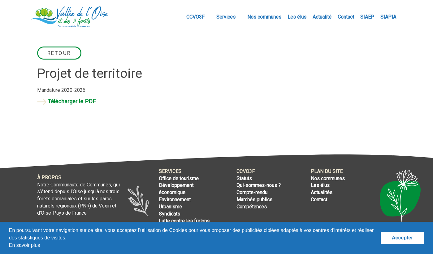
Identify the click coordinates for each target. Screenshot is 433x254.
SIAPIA (388, 17)
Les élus (297, 17)
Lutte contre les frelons (184, 221)
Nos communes (264, 17)
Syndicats (169, 214)
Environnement (175, 200)
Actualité (322, 17)
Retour (59, 53)
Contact (346, 17)
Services (226, 17)
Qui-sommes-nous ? (258, 185)
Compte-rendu (251, 192)
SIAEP (367, 17)
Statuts (244, 178)
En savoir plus (24, 245)
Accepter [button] (402, 237)
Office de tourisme (179, 178)
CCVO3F (196, 17)
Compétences (251, 207)
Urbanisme (170, 207)
